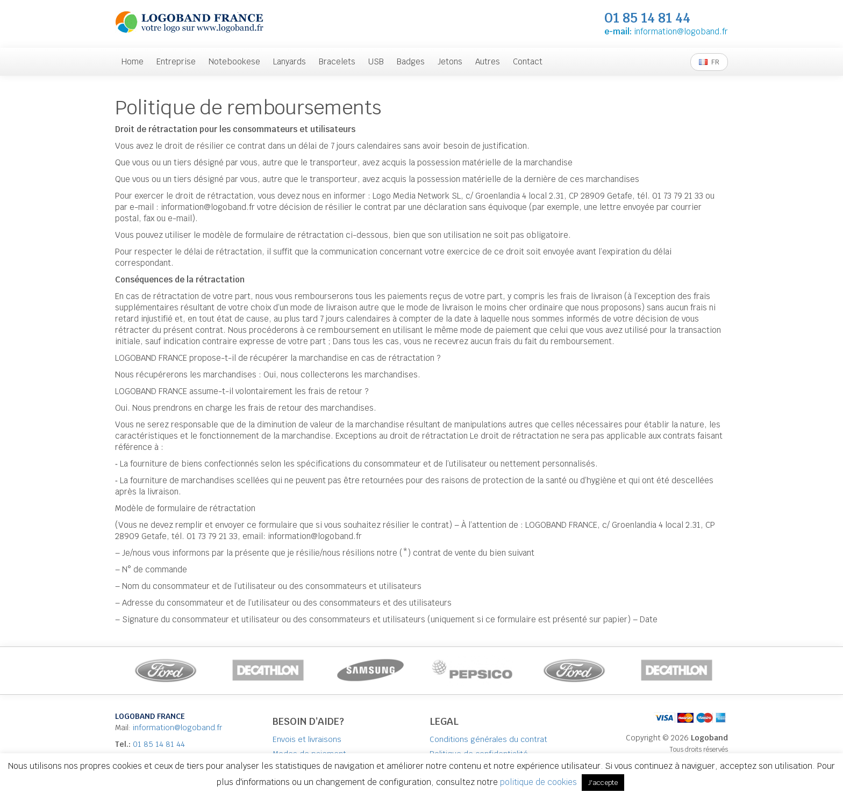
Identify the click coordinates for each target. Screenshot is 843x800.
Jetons (450, 61)
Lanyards (289, 61)
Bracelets (337, 61)
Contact (527, 61)
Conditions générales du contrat (488, 739)
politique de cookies (539, 782)
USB (376, 61)
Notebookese (234, 61)
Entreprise (176, 61)
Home (133, 61)
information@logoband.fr (681, 31)
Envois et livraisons (307, 739)
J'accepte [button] (603, 782)
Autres (487, 61)
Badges (411, 61)
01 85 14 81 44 (159, 744)
